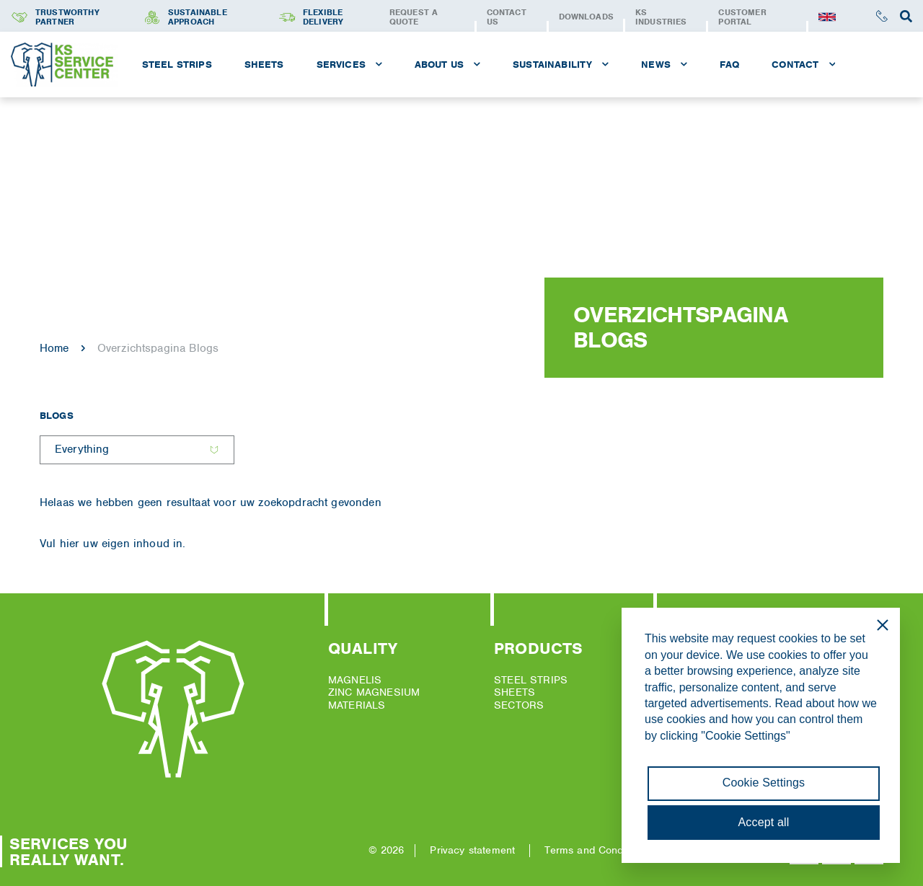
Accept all (764, 822)
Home (54, 348)
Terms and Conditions (596, 849)
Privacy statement (472, 849)
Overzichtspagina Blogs (158, 348)
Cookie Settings (764, 782)
